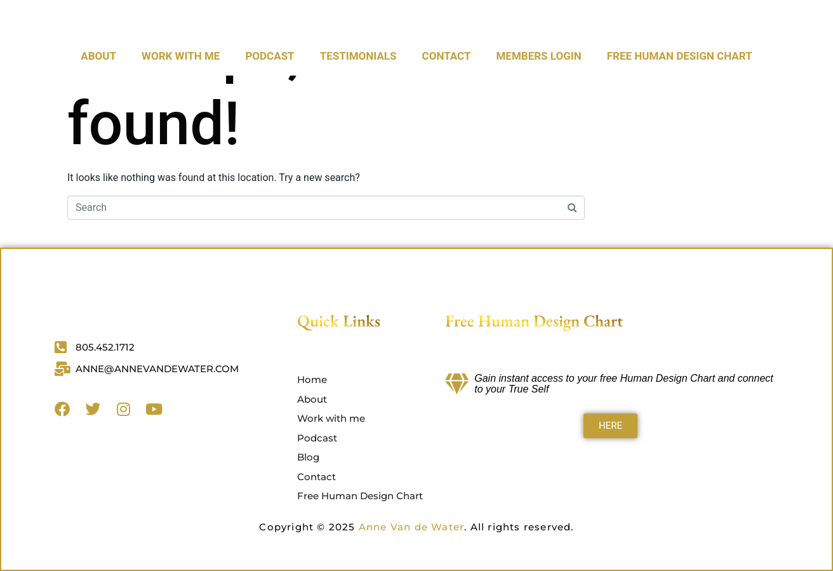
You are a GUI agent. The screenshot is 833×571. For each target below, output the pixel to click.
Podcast (269, 94)
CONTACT (446, 94)
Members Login (538, 94)
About (98, 94)
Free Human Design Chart (679, 94)
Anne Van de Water (411, 527)
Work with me (181, 94)
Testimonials (358, 94)
